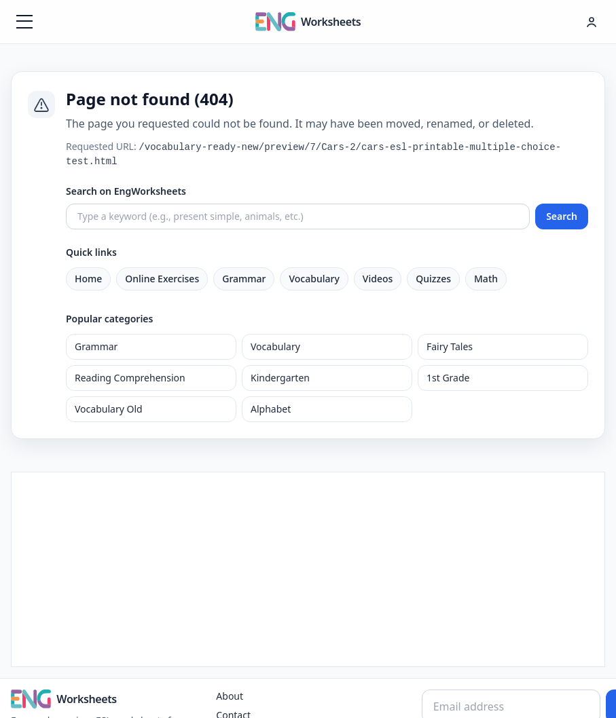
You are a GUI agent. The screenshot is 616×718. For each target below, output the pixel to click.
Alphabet (271, 408)
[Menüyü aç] (24, 22)
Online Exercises (162, 278)
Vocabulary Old (109, 408)
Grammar (244, 278)
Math (486, 278)
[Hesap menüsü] (591, 21)
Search (561, 216)
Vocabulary (314, 278)
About (229, 695)
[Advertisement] (308, 567)
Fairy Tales (450, 346)
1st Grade (448, 377)
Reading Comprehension (130, 377)
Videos (378, 278)
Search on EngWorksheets (126, 191)
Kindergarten (280, 377)
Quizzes (433, 278)
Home (88, 278)
